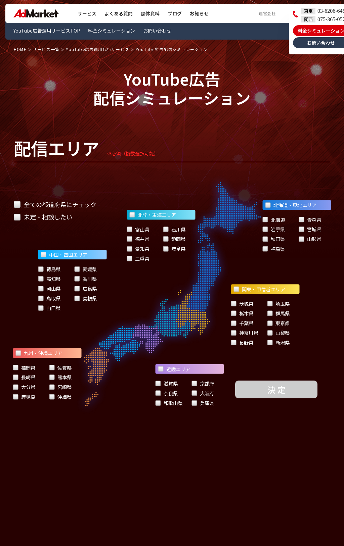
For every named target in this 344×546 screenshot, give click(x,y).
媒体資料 (150, 13)
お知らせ (199, 13)
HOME (20, 49)
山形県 (310, 239)
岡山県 (49, 289)
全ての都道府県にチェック (55, 204)
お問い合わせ (157, 30)
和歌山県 (169, 403)
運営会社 (267, 13)
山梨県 (278, 333)
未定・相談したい (43, 216)
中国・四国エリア (64, 254)
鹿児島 (24, 397)
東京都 (278, 323)
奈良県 (166, 393)
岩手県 (274, 229)
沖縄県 (60, 397)
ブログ (175, 13)
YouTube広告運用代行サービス (97, 49)
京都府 (202, 384)
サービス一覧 (46, 49)
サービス (87, 13)
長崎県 (24, 378)
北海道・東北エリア (291, 205)
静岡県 (174, 239)
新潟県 (278, 343)
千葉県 (242, 323)
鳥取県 (49, 298)
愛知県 (138, 249)
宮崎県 (60, 387)
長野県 (242, 343)
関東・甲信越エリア (260, 289)
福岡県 (24, 368)
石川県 (174, 229)
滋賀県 (166, 384)
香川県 (86, 279)
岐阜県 (174, 249)
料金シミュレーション (111, 30)
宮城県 (310, 229)
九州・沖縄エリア (38, 353)
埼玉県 (278, 304)
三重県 (138, 258)
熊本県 (60, 378)
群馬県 (278, 313)
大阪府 (202, 393)
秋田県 (274, 239)
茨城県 (242, 304)
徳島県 (49, 269)
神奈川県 (245, 333)
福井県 (138, 239)
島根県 (86, 298)
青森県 (310, 219)
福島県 (274, 249)
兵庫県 (202, 403)
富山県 (138, 229)
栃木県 (242, 313)
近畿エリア (174, 369)
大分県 (24, 387)
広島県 (86, 289)
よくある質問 (118, 13)
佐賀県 (60, 368)
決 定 (276, 389)
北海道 (274, 219)
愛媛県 (86, 269)
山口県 (49, 308)
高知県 (49, 279)
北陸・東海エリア (152, 215)
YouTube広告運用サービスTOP (46, 30)
